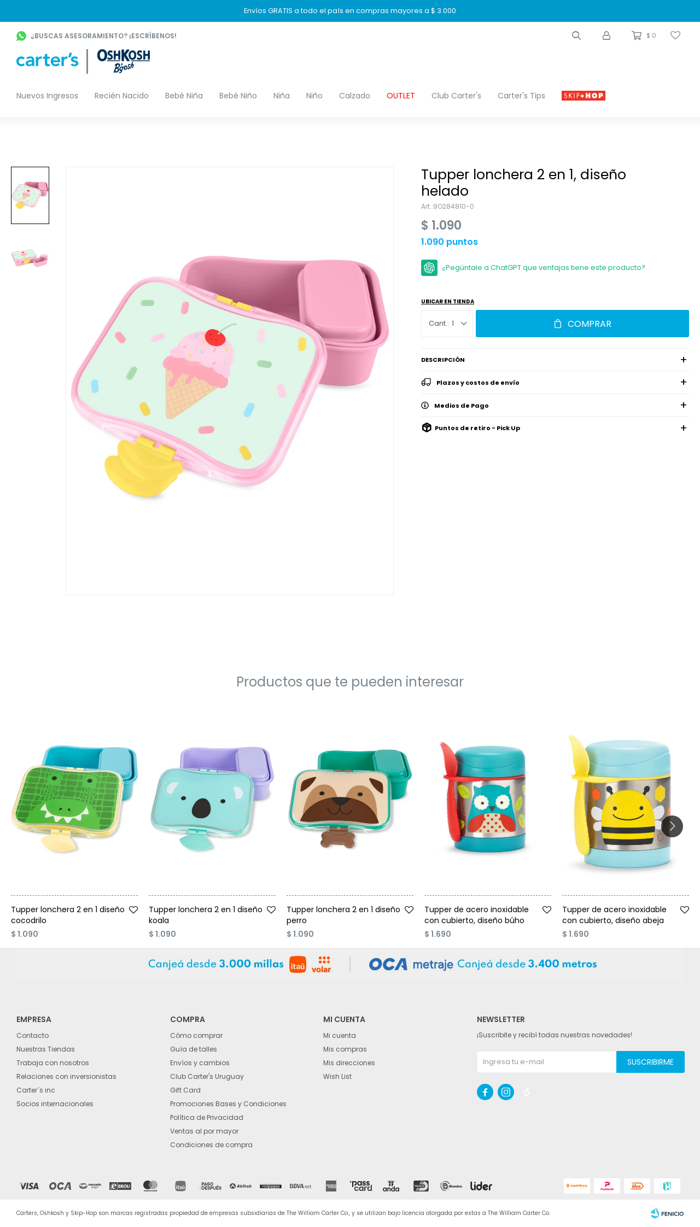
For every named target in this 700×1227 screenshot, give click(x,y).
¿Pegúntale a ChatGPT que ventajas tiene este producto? (543, 267)
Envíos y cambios (200, 1062)
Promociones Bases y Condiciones (228, 1103)
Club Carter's (456, 95)
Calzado (354, 95)
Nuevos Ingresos (47, 95)
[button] (576, 35)
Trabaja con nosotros (52, 1062)
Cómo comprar (196, 1035)
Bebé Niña (184, 95)
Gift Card (185, 1090)
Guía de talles (193, 1049)
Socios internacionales (55, 1103)
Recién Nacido (122, 95)
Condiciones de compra (211, 1144)
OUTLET (401, 95)
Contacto (32, 1035)
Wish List (337, 1076)
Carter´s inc (35, 1090)
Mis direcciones (349, 1062)
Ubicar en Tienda (447, 301)
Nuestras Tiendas (45, 1049)
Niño (314, 95)
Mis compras (345, 1049)
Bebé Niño (238, 95)
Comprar (589, 324)
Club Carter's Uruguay (207, 1076)
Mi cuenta (339, 1035)
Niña (281, 95)
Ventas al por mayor (204, 1131)
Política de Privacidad (206, 1117)
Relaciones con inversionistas (66, 1076)
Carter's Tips (521, 95)
